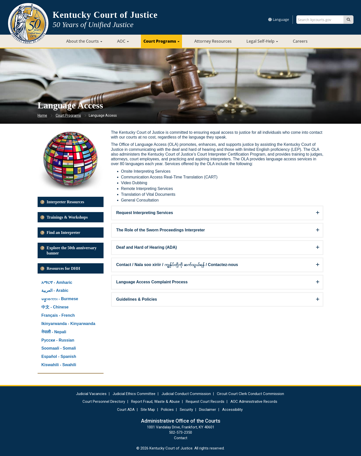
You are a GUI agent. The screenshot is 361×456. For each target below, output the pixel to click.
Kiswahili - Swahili (58, 365)
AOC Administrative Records (253, 401)
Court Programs (161, 41)
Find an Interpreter (63, 232)
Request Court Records (205, 401)
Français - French (58, 315)
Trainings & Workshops (67, 217)
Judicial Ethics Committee (134, 394)
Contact (180, 438)
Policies (167, 409)
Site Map (148, 409)
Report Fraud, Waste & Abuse (155, 401)
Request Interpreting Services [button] (144, 213)
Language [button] (278, 19)
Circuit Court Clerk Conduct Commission (250, 394)
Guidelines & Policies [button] (136, 299)
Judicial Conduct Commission (186, 394)
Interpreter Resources (65, 202)
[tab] (217, 213)
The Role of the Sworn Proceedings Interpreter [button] (160, 230)
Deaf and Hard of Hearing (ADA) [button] (146, 247)
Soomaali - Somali (58, 348)
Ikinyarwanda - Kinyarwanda (68, 323)
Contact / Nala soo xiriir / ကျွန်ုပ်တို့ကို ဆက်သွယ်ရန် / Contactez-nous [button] (177, 265)
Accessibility (232, 409)
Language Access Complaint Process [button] (152, 282)
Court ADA (126, 409)
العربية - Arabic (54, 290)
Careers (300, 41)
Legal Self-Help (262, 41)
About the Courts (84, 41)
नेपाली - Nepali (53, 332)
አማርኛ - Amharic (56, 282)
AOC (123, 41)
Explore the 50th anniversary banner (72, 250)
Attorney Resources (213, 41)
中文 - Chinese (54, 307)
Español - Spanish (58, 356)
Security (186, 409)
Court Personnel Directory (103, 401)
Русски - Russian (57, 340)
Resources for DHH (63, 268)
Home (42, 115)
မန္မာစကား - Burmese (59, 299)
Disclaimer (207, 409)
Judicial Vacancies (91, 394)
